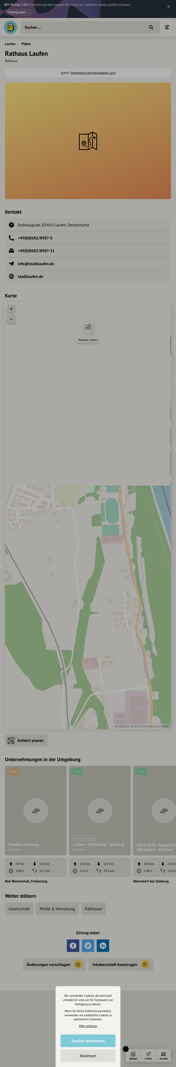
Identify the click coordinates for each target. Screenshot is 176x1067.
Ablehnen (88, 1055)
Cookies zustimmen (88, 1040)
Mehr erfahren (88, 1026)
